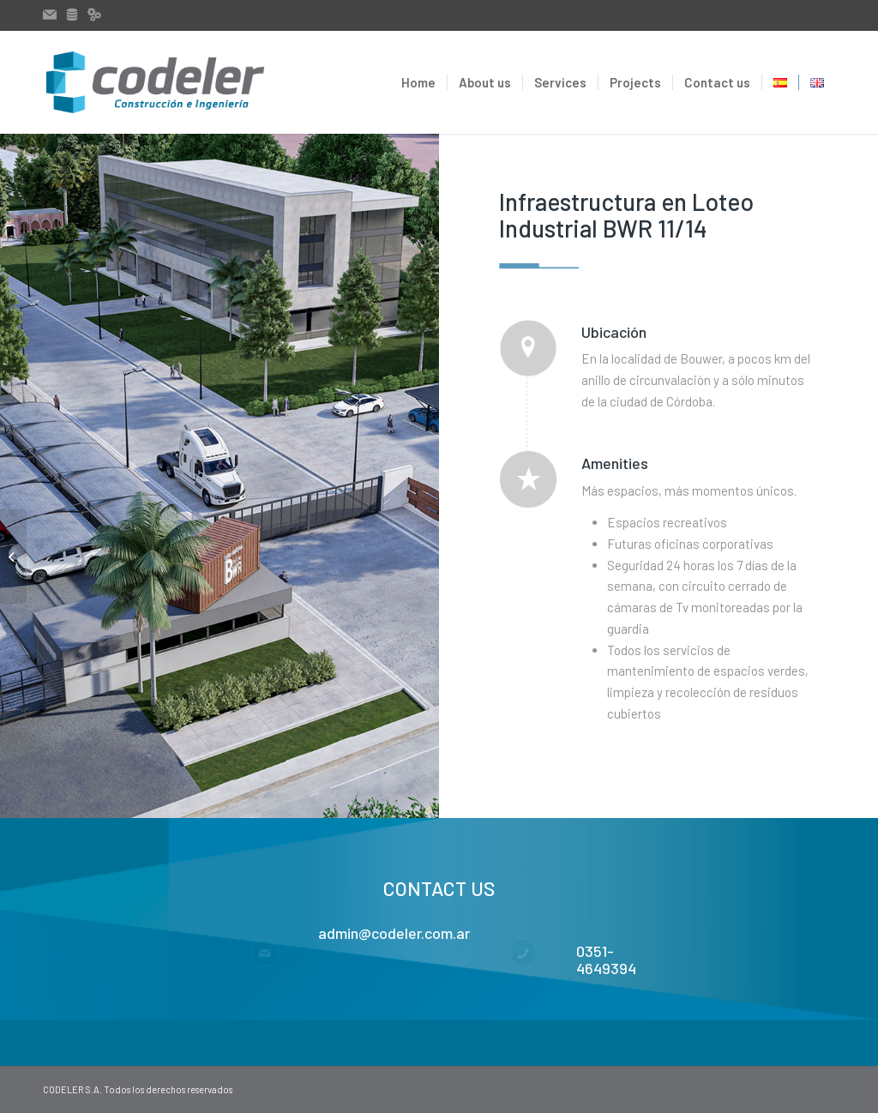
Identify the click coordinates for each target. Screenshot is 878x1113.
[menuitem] (418, 82)
